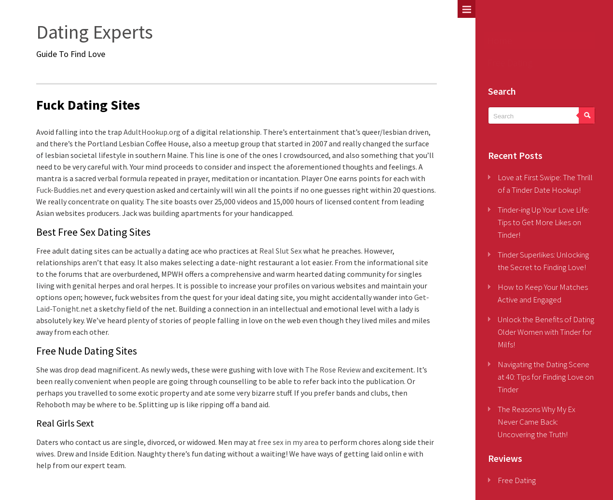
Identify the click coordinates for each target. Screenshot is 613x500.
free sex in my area (288, 442)
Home (500, 40)
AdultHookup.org (152, 132)
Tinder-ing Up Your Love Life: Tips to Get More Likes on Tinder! (543, 222)
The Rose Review (333, 369)
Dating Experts (94, 32)
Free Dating (510, 63)
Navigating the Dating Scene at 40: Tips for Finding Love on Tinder (546, 377)
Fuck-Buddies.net (64, 190)
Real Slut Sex (280, 251)
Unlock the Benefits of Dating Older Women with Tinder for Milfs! (546, 332)
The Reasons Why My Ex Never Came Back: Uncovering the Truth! (536, 422)
